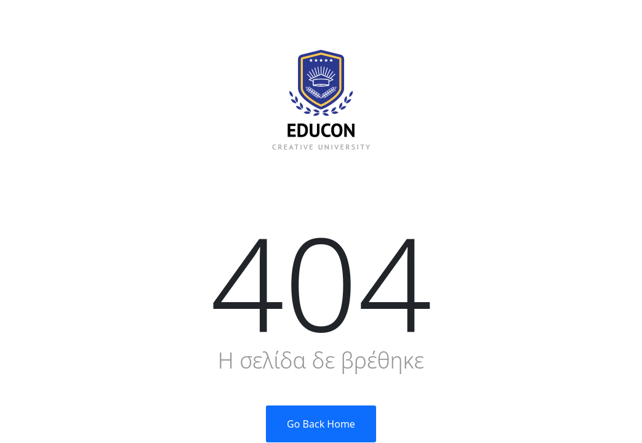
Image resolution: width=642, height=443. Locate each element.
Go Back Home (321, 424)
